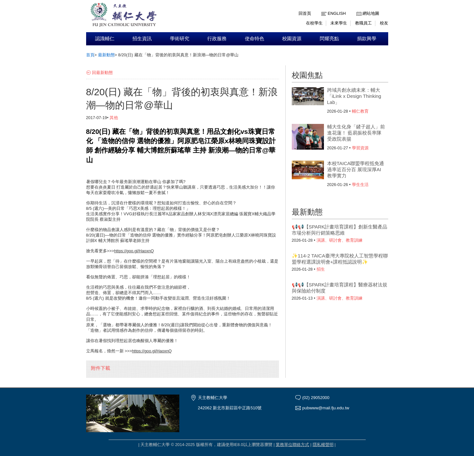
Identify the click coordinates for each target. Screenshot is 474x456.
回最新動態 (102, 72)
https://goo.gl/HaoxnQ (134, 250)
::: (358, 8)
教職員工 (363, 23)
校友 (384, 23)
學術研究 (179, 38)
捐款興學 (366, 38)
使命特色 (254, 38)
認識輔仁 (104, 38)
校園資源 (291, 38)
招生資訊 (142, 38)
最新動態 (106, 54)
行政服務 (217, 38)
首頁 (90, 54)
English (337, 13)
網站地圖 (370, 13)
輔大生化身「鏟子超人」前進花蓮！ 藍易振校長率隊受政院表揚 (356, 133)
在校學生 (314, 23)
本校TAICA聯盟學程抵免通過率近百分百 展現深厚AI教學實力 (355, 169)
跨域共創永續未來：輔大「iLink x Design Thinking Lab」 (354, 96)
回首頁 (305, 13)
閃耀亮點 (329, 38)
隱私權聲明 (323, 444)
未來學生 (338, 23)
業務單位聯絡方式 (292, 444)
